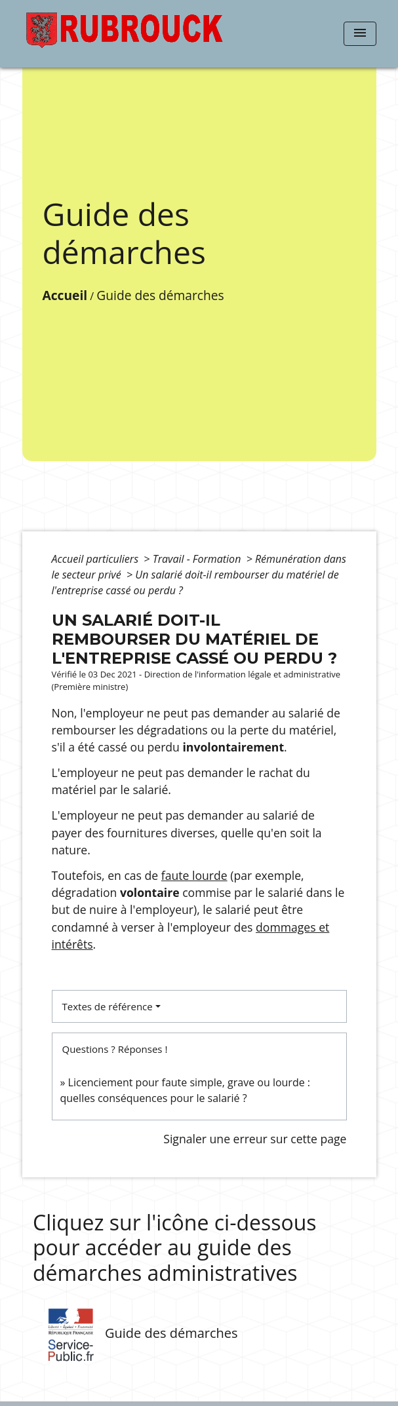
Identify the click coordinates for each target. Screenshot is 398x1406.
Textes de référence (107, 1006)
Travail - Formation (198, 559)
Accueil (65, 295)
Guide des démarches (160, 295)
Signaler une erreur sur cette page (254, 1139)
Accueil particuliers (97, 559)
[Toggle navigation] (360, 34)
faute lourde (194, 875)
